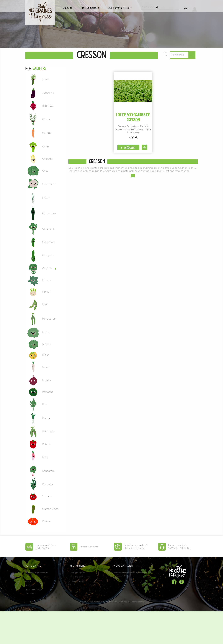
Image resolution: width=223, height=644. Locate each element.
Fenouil (46, 291)
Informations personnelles (36, 573)
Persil (45, 404)
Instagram (181, 581)
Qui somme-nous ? (119, 7)
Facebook (174, 581)
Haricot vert (49, 318)
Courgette (48, 255)
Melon (45, 355)
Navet (45, 367)
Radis (45, 457)
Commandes (30, 577)
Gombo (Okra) (50, 509)
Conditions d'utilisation (80, 577)
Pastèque (47, 392)
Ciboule (46, 198)
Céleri (45, 146)
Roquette (47, 484)
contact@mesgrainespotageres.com (130, 573)
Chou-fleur (48, 184)
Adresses (29, 585)
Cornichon (48, 242)
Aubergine (48, 92)
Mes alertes (30, 594)
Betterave (48, 106)
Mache (46, 344)
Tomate (46, 496)
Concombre (49, 213)
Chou (45, 170)
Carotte (46, 133)
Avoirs (28, 581)
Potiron (46, 521)
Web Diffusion (119, 602)
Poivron (46, 444)
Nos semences (90, 7)
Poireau (46, 418)
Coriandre (48, 228)
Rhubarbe (48, 470)
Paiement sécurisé (78, 581)
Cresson (47, 268)
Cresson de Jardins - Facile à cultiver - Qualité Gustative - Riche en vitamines (133, 129)
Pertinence (183, 55)
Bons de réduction (33, 589)
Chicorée (47, 158)
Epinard (46, 280)
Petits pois (48, 431)
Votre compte (33, 566)
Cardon (46, 119)
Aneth (45, 79)
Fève (45, 304)
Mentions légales (77, 573)
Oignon (46, 380)
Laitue (45, 332)
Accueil (67, 7)
